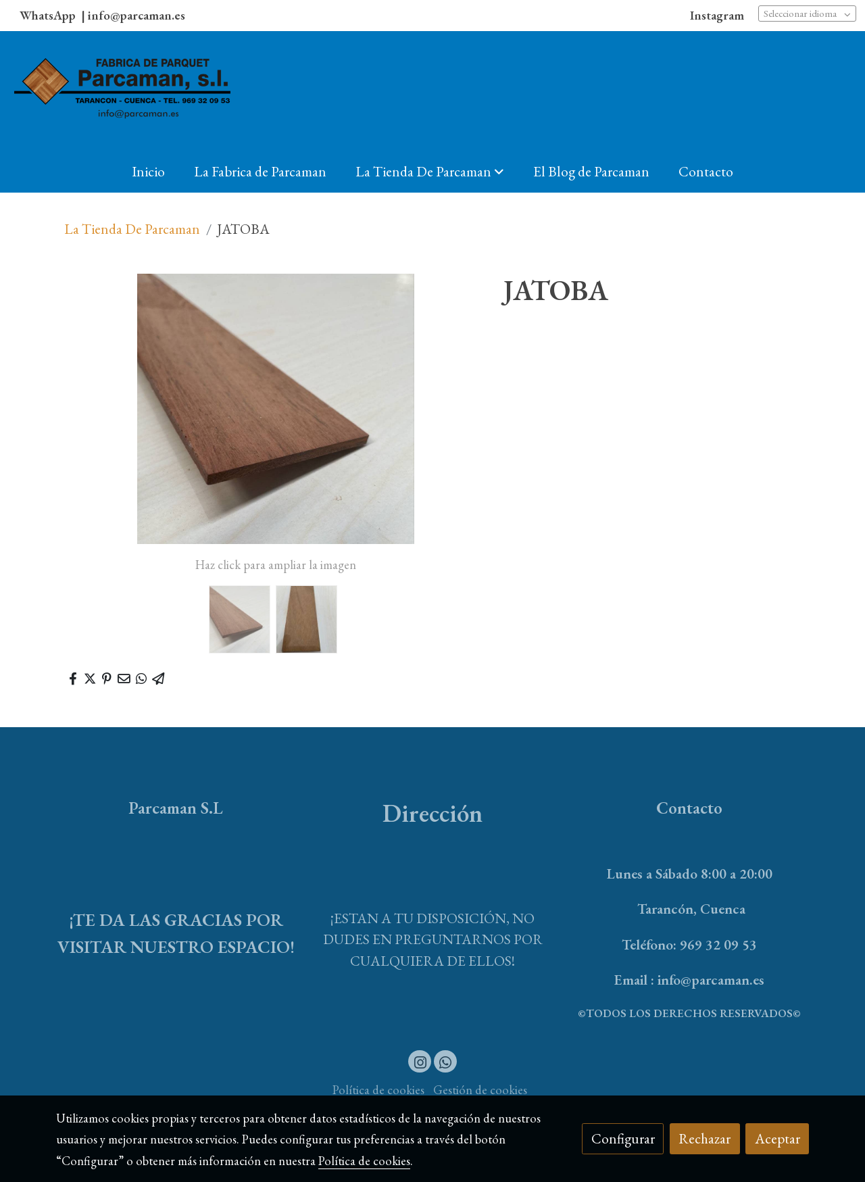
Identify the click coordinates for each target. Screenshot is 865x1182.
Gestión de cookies (480, 1090)
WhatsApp (49, 15)
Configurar (623, 1138)
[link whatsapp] (446, 1061)
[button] (429, 171)
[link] (122, 90)
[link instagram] (420, 1061)
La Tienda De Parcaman (132, 229)
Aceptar (777, 1138)
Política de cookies (378, 1090)
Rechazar (704, 1138)
